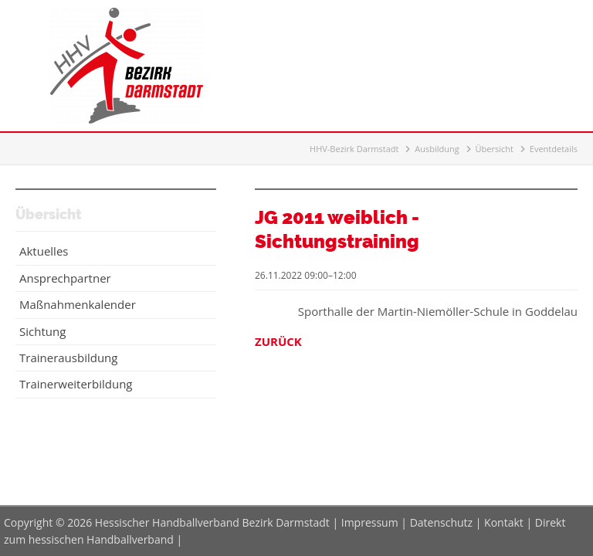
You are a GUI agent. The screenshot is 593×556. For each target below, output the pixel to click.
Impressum (369, 522)
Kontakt (504, 522)
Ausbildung (437, 148)
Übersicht (494, 148)
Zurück (278, 341)
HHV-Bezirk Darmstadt (354, 148)
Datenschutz (441, 522)
